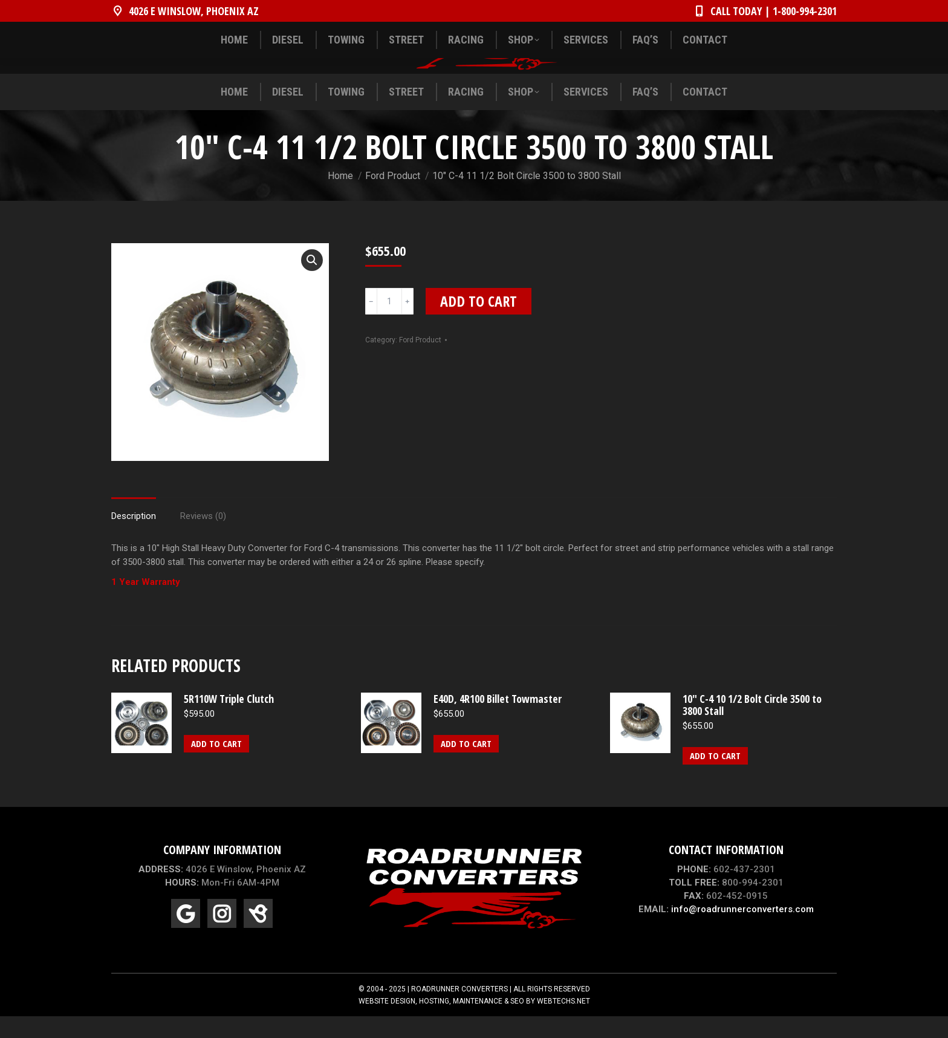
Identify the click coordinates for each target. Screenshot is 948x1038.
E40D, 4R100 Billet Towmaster (497, 720)
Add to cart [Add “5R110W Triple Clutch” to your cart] (216, 765)
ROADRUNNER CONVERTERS (459, 1011)
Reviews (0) (203, 537)
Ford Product (420, 361)
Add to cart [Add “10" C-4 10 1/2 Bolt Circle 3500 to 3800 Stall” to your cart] (715, 777)
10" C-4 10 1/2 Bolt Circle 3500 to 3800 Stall (752, 726)
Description (133, 537)
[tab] (133, 532)
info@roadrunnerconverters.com (742, 930)
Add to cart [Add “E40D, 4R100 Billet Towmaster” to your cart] (466, 765)
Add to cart (478, 323)
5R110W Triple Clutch (229, 720)
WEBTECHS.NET (563, 1023)
